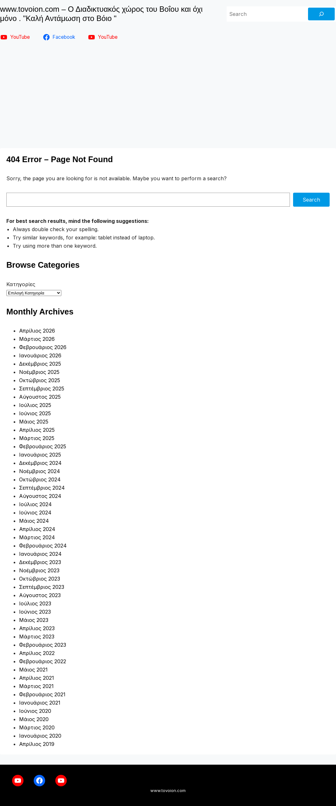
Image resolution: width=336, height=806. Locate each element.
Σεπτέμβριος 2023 (41, 587)
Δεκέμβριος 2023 (40, 562)
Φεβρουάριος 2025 (42, 446)
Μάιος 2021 (33, 669)
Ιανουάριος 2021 (39, 702)
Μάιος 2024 (34, 521)
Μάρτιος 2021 (36, 686)
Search (311, 199)
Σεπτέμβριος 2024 (42, 488)
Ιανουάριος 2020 (40, 736)
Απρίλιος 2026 (37, 330)
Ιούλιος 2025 (35, 405)
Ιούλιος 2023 (35, 603)
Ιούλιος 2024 (35, 504)
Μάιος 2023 (33, 620)
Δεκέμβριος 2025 (40, 364)
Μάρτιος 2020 (37, 727)
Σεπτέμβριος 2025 (41, 388)
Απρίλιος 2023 (37, 628)
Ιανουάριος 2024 (40, 554)
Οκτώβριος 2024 (40, 479)
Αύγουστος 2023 (40, 595)
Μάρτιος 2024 (37, 537)
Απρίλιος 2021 (36, 678)
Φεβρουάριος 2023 (42, 645)
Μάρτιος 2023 (36, 636)
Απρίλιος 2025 (37, 430)
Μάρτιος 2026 (37, 339)
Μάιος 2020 (34, 719)
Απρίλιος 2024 (37, 529)
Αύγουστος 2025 (40, 397)
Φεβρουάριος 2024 (43, 545)
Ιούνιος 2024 (35, 512)
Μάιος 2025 (33, 421)
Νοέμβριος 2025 (39, 372)
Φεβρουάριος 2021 (42, 694)
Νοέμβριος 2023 (39, 570)
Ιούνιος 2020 (35, 711)
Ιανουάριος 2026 (40, 355)
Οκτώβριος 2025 (39, 380)
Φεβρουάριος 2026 (42, 347)
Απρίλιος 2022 (37, 653)
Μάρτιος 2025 (36, 438)
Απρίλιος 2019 (36, 744)
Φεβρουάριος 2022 (42, 661)
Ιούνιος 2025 (35, 413)
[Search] (321, 14)
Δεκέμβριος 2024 (40, 463)
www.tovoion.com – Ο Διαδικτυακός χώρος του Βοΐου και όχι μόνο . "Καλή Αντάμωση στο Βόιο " (101, 14)
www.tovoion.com (168, 790)
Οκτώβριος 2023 (39, 578)
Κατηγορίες (20, 284)
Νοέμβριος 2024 (39, 471)
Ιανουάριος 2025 (40, 454)
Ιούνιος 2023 (35, 612)
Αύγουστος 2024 (40, 496)
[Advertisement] (168, 93)
